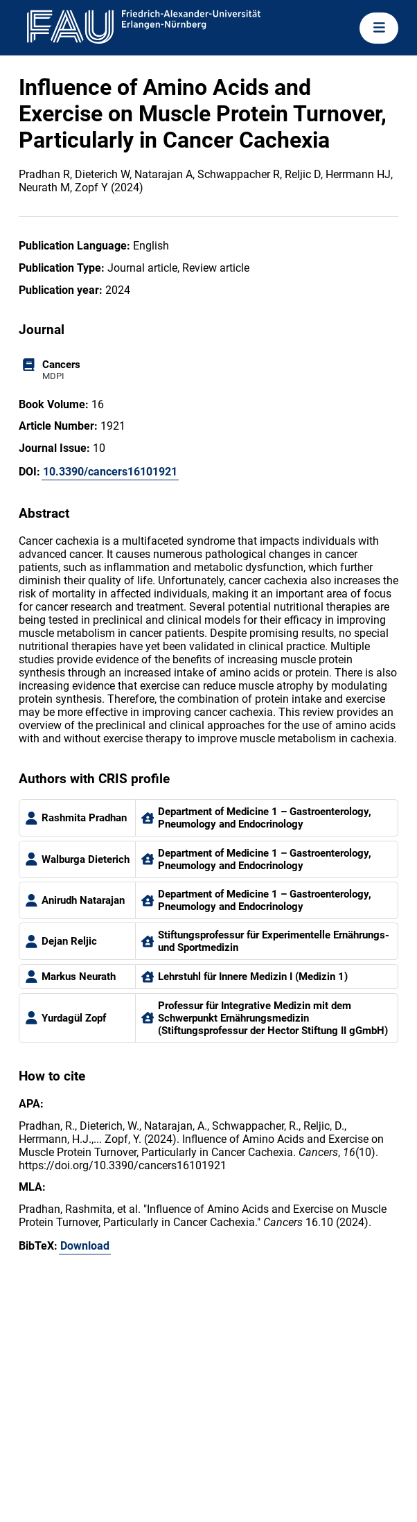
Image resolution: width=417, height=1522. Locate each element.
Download (84, 1245)
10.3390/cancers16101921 (110, 471)
